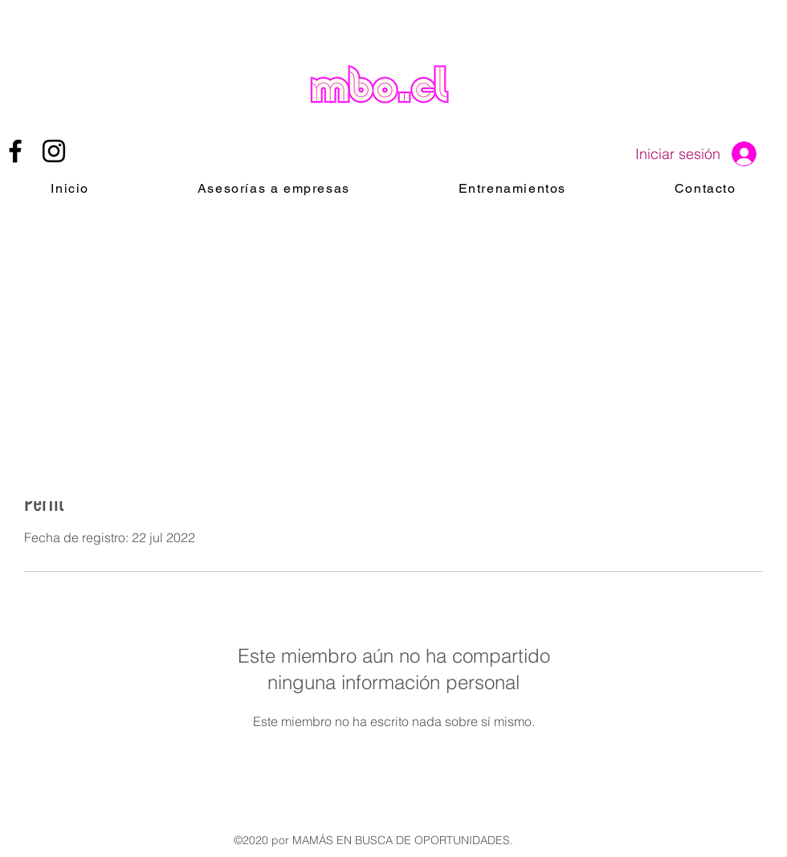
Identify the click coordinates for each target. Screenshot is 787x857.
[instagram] (54, 151)
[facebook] (15, 151)
